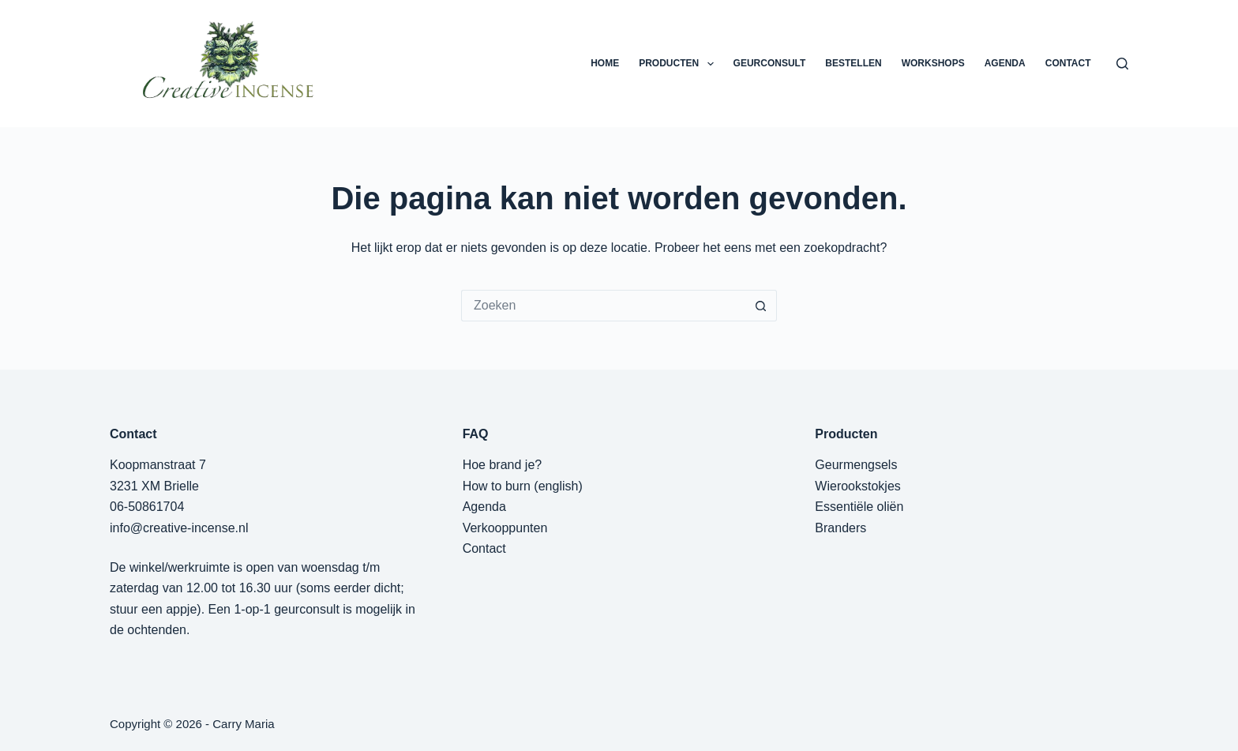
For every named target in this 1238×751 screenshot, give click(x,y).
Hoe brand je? (502, 464)
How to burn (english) (523, 486)
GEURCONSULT (769, 63)
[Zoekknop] (761, 305)
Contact (484, 548)
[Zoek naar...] (603, 305)
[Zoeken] (1122, 63)
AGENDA (1005, 63)
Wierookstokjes (857, 486)
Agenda (484, 506)
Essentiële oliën (859, 506)
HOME (605, 63)
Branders (840, 528)
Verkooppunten (505, 528)
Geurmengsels (856, 464)
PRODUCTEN (679, 63)
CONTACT (1068, 63)
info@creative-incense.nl (179, 528)
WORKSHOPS (933, 63)
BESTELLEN (853, 63)
